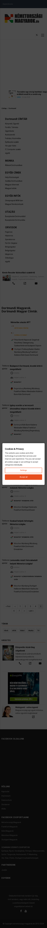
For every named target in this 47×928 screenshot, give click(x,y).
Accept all (23, 477)
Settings (23, 470)
